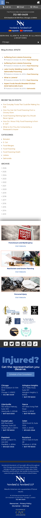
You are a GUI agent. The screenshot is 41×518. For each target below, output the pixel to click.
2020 (4, 189)
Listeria (6, 155)
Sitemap (25, 506)
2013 (3, 214)
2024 (3, 175)
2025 (3, 171)
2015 (3, 207)
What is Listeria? (10, 78)
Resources (14, 504)
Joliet (24, 421)
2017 (3, 200)
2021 (3, 186)
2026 (3, 168)
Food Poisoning (32, 60)
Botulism (6, 139)
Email (20, 7)
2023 (3, 179)
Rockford (26, 437)
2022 (3, 182)
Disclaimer (16, 506)
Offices (34, 7)
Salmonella (31, 88)
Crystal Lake (7, 421)
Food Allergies (8, 146)
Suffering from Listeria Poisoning (17, 57)
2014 (3, 210)
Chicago (5, 385)
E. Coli (5, 142)
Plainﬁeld (5, 437)
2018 (3, 196)
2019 (3, 193)
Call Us (7, 7)
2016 (3, 203)
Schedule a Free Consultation (20, 374)
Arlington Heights (30, 385)
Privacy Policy (25, 504)
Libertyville (6, 404)
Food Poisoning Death (11, 152)
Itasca (25, 404)
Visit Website (20, 246)
